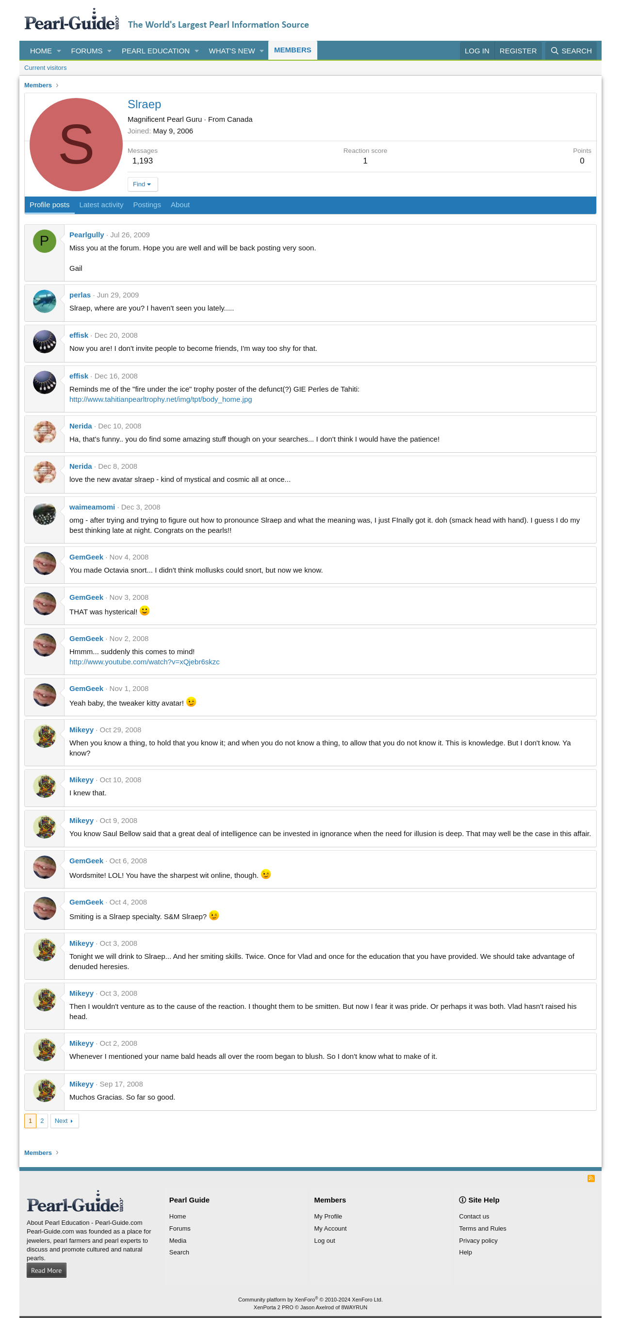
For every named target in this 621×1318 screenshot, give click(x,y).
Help (465, 1252)
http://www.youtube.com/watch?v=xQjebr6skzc (144, 662)
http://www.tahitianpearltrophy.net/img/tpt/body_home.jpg (160, 399)
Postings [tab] (147, 204)
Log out (324, 1240)
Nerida (80, 426)
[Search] (571, 51)
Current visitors (45, 67)
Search (179, 1252)
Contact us (474, 1216)
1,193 (142, 160)
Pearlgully (86, 235)
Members (292, 50)
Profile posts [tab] (50, 204)
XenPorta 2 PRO (274, 1307)
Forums (87, 51)
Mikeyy (81, 729)
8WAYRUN (354, 1307)
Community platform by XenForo (310, 1299)
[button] (59, 51)
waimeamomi (92, 507)
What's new (232, 51)
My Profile (328, 1216)
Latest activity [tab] (102, 204)
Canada (240, 119)
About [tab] (180, 204)
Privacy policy (478, 1240)
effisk (78, 335)
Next (61, 1120)
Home (41, 51)
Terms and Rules (483, 1228)
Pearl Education (156, 51)
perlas (80, 295)
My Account (330, 1228)
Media (177, 1240)
